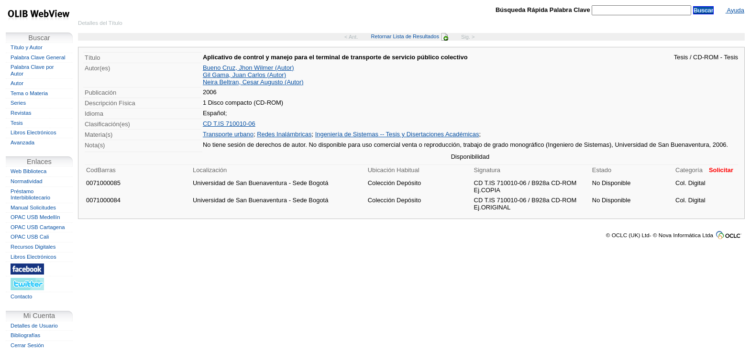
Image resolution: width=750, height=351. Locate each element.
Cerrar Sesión (27, 345)
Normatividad (27, 181)
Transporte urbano (228, 134)
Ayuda (735, 10)
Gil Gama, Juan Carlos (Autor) (244, 74)
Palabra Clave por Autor (32, 70)
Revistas (21, 113)
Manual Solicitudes (33, 207)
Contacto (21, 296)
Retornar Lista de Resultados (409, 36)
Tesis (17, 123)
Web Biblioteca (28, 171)
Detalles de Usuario (34, 326)
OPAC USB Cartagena (38, 227)
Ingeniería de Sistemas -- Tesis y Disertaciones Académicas (397, 134)
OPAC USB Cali (30, 237)
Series (18, 103)
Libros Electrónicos (33, 132)
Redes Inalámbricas (284, 134)
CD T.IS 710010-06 (229, 123)
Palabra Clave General (38, 57)
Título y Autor (27, 47)
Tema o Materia (29, 93)
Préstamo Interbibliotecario (30, 194)
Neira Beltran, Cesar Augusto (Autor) (253, 82)
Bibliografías (25, 335)
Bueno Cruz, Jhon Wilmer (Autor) (248, 67)
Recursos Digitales (33, 247)
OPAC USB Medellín (35, 217)
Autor (17, 83)
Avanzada (22, 142)
